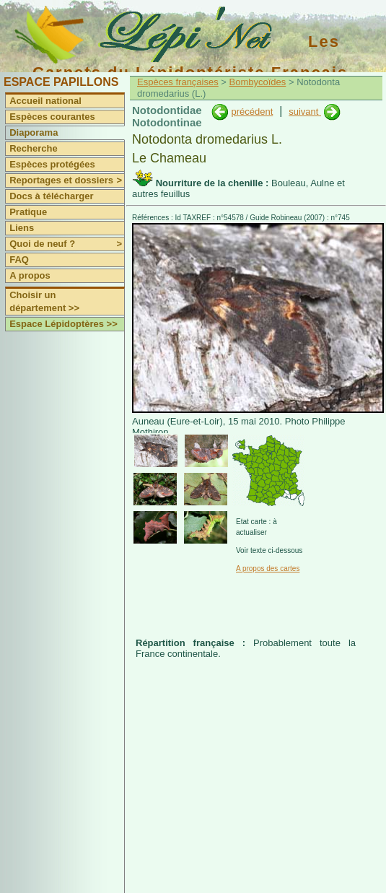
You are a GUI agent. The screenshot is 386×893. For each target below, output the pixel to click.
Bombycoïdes (257, 82)
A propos (30, 275)
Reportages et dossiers (66, 180)
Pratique (28, 211)
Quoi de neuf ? (66, 244)
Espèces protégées (52, 164)
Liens (21, 227)
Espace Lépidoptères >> (63, 323)
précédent (252, 111)
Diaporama (33, 132)
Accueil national (45, 100)
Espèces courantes (52, 116)
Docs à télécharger (51, 196)
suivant (305, 111)
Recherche (33, 148)
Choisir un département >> (44, 301)
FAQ (19, 259)
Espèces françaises (178, 82)
